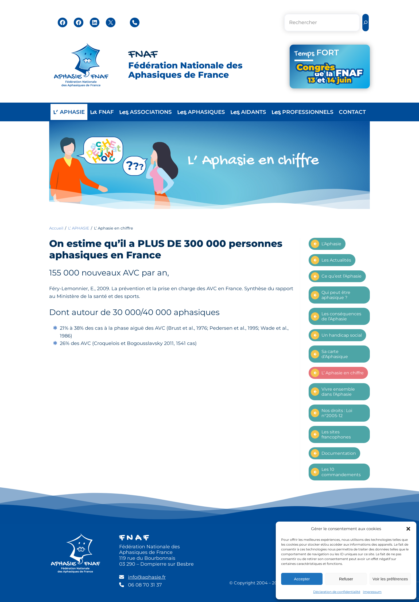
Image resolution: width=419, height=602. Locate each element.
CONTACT (352, 112)
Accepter (302, 579)
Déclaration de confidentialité (336, 592)
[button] (408, 528)
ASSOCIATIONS (145, 112)
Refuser (346, 579)
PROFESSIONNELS (302, 112)
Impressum (372, 592)
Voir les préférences (390, 579)
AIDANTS (248, 112)
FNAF (142, 55)
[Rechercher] (365, 22)
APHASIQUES (201, 112)
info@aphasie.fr (147, 577)
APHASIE (69, 112)
